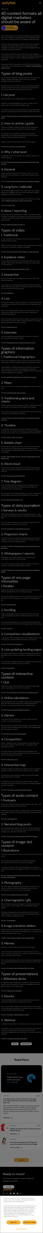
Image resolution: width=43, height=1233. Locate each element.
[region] (21, 1214)
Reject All (13, 1222)
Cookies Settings (21, 1229)
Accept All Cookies (30, 1222)
